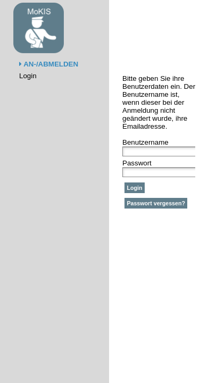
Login (28, 76)
